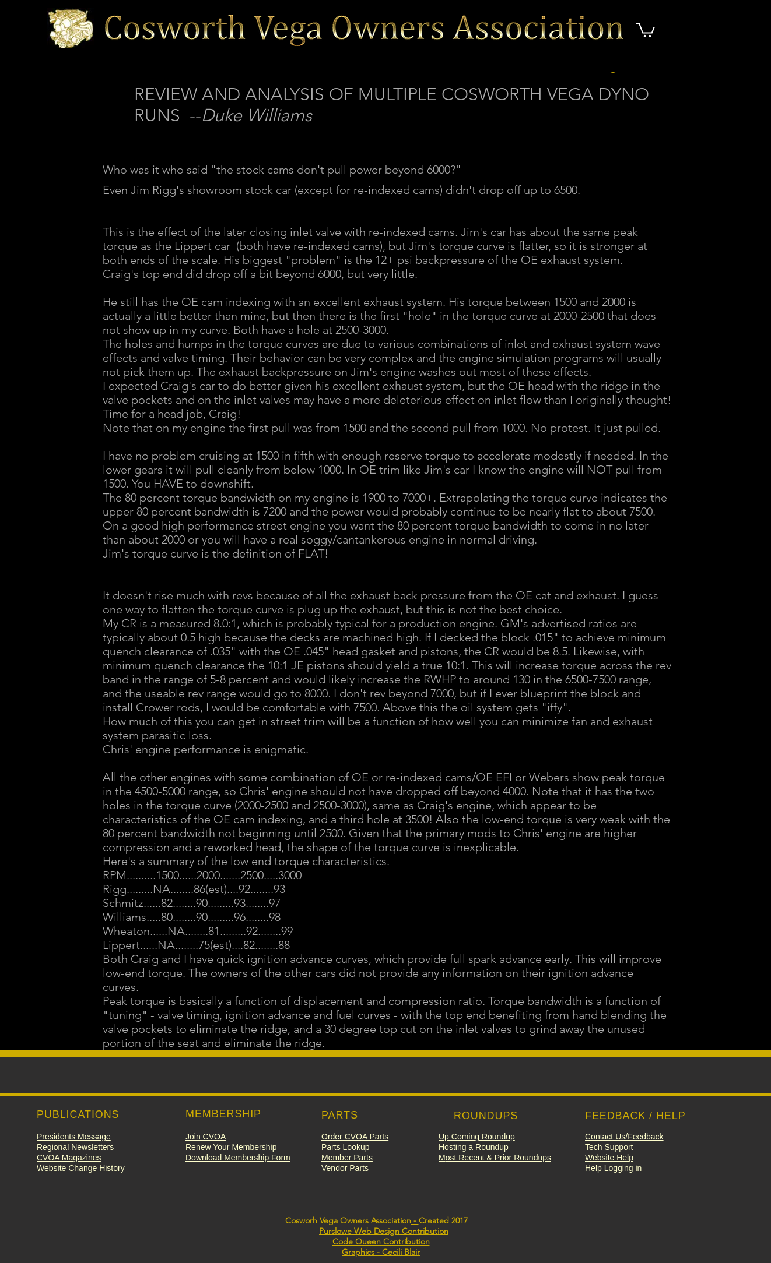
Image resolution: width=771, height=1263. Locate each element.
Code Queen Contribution (381, 1241)
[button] (645, 29)
